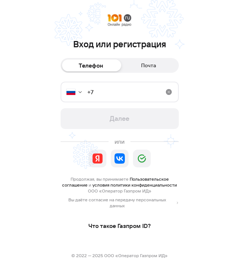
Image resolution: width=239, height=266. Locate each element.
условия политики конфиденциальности (134, 185)
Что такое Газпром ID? (119, 225)
